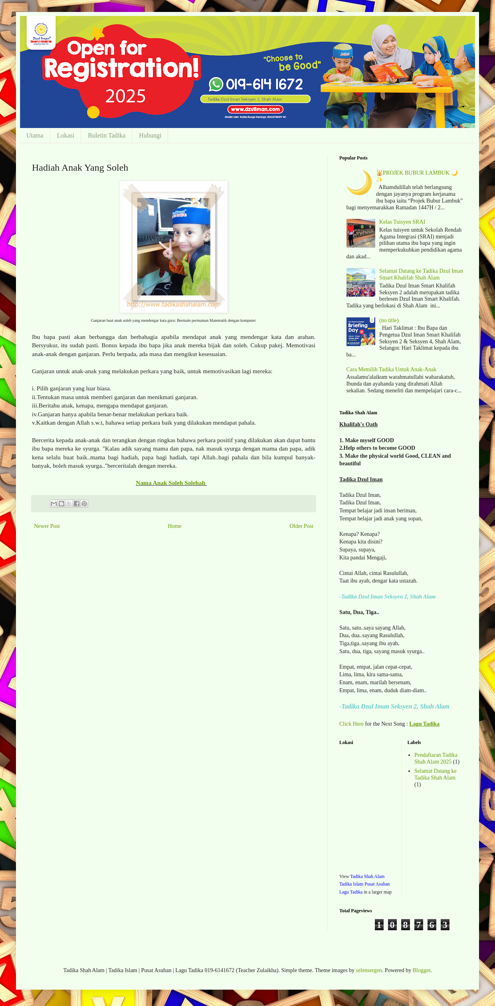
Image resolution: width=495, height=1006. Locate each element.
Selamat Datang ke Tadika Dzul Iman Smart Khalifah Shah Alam (421, 274)
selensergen (369, 970)
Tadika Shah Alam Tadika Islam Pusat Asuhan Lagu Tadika (364, 884)
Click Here (351, 724)
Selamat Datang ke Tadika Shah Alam (435, 774)
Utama (35, 135)
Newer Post (47, 526)
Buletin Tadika (106, 135)
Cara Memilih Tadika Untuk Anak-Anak (391, 369)
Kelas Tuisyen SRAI (402, 222)
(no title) (389, 320)
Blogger (421, 970)
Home (175, 526)
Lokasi (66, 135)
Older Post (302, 526)
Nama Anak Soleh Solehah (171, 482)
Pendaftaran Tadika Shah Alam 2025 (435, 758)
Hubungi (150, 135)
